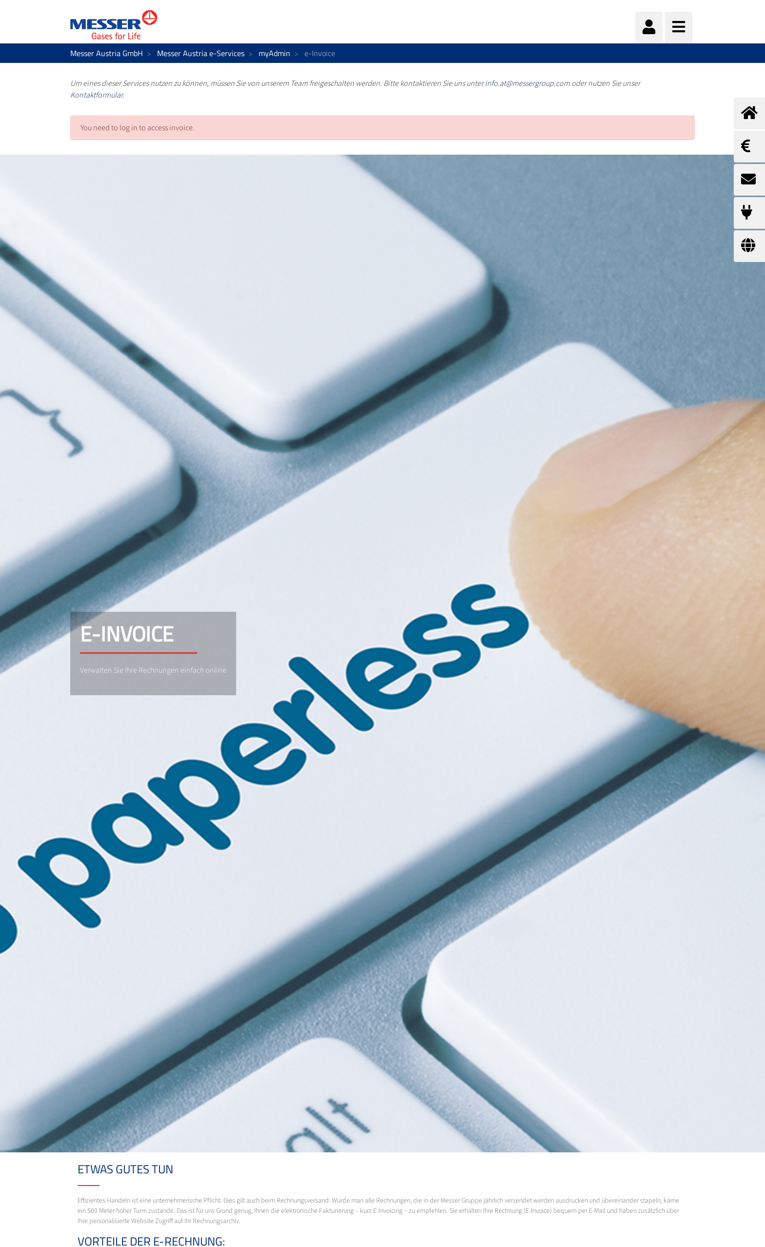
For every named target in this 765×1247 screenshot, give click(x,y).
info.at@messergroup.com (527, 83)
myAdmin (274, 53)
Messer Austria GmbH (106, 53)
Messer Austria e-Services (200, 53)
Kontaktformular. (97, 95)
